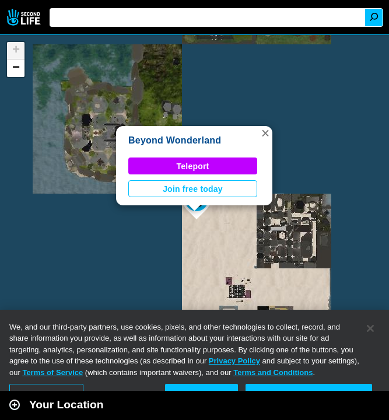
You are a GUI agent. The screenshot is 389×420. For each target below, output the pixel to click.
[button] (265, 133)
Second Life (25, 17)
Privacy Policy (234, 360)
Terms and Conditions (273, 372)
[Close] (370, 328)
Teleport (193, 166)
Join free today (193, 189)
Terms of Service (52, 372)
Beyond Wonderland (174, 140)
